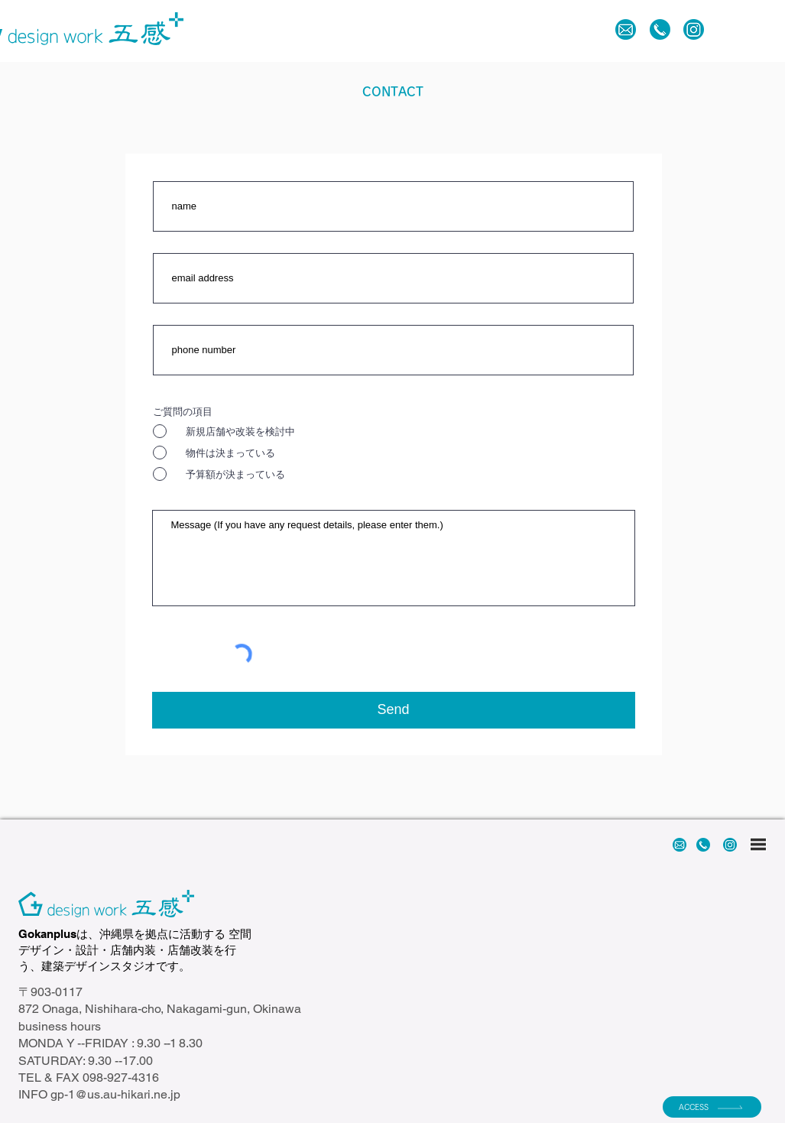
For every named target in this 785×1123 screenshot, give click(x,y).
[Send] (393, 710)
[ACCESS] (712, 1107)
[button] (725, 29)
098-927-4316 (121, 1077)
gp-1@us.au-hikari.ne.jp (115, 1094)
